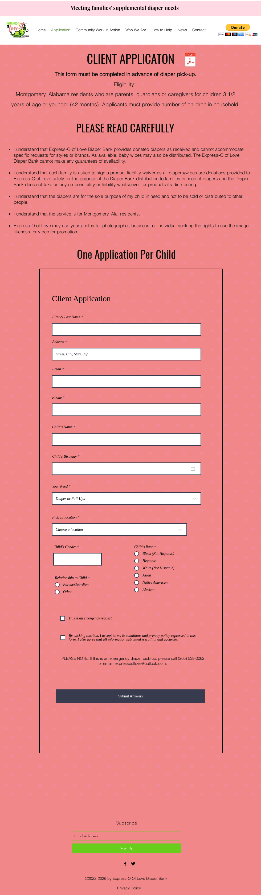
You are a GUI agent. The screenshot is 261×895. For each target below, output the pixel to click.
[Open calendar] (193, 469)
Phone (57, 397)
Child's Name (62, 427)
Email (56, 369)
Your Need (60, 486)
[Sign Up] (126, 848)
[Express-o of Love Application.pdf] (190, 60)
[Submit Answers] (130, 696)
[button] (238, 30)
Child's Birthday (66, 456)
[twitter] (133, 863)
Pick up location (64, 517)
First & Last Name (66, 317)
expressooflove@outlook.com (140, 663)
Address (58, 342)
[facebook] (125, 863)
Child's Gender (65, 547)
